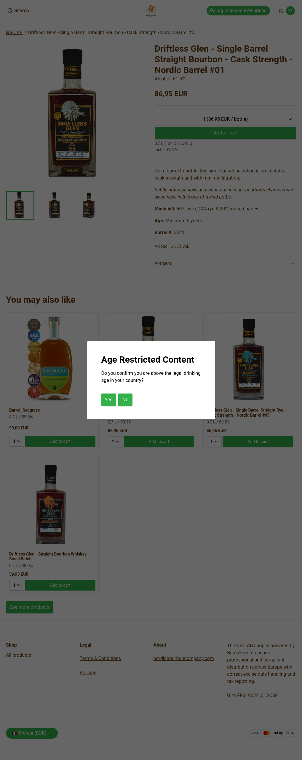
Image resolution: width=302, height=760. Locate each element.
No (125, 399)
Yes (109, 399)
